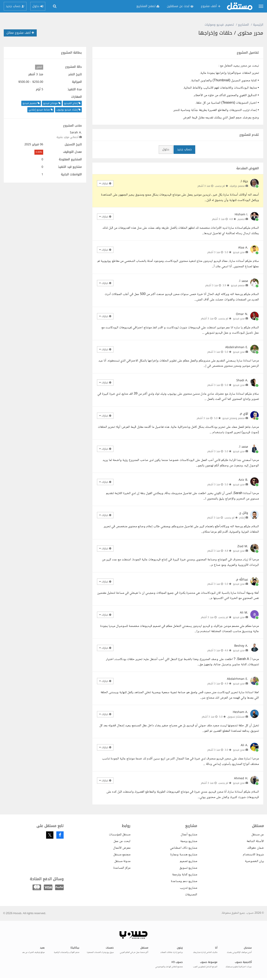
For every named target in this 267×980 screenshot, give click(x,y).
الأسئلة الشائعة (255, 841)
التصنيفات (191, 894)
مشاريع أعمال (189, 834)
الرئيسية (258, 25)
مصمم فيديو (238, 285)
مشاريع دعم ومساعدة (184, 881)
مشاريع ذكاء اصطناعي (183, 848)
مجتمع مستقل (121, 854)
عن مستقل (257, 834)
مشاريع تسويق (188, 868)
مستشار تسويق (236, 716)
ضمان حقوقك (255, 848)
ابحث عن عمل (121, 841)
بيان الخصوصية (254, 861)
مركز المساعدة (121, 868)
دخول (165, 149)
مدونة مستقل (122, 861)
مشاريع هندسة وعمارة (183, 854)
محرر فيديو (239, 252)
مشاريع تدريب (188, 888)
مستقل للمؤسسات (119, 834)
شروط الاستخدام (253, 854)
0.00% (39, 152)
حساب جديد (184, 149)
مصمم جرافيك (237, 186)
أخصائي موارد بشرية (67, 137)
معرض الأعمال (121, 848)
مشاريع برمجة (188, 841)
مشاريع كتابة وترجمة (184, 874)
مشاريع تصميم (188, 861)
